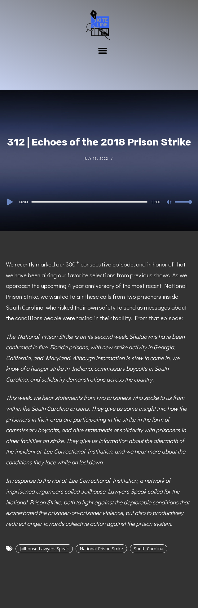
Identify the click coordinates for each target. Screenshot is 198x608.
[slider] (89, 202)
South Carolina (148, 549)
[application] (99, 201)
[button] (102, 50)
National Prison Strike (101, 549)
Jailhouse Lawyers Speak (44, 549)
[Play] (9, 202)
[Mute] (170, 202)
